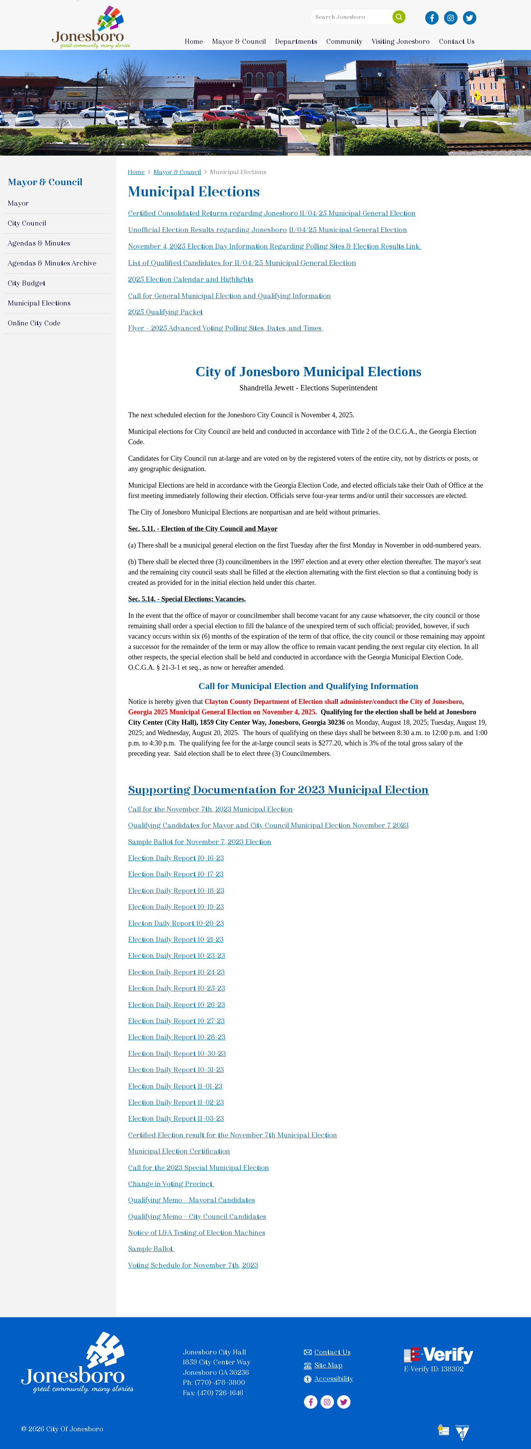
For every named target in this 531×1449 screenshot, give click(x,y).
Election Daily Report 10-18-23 (176, 890)
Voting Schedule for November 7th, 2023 (193, 1265)
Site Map (323, 1365)
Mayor (18, 203)
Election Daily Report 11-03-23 (176, 1118)
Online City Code (34, 323)
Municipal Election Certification (179, 1151)
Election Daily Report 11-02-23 (176, 1102)
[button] (399, 16)
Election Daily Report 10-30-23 (177, 1053)
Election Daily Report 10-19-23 (176, 907)
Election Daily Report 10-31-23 (176, 1070)
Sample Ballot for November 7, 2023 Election (199, 842)
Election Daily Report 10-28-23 (176, 1037)
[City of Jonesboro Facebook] (432, 18)
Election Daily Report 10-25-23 (176, 988)
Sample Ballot (151, 1249)
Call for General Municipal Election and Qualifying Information (229, 296)
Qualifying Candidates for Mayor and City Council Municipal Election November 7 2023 (268, 825)
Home (194, 41)
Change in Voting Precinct (171, 1184)
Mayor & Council (177, 172)
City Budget (26, 283)
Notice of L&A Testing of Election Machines (196, 1232)
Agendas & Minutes (39, 243)
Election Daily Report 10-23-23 (176, 955)
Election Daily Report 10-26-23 (176, 1005)
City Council (27, 223)
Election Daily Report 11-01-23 (175, 1086)
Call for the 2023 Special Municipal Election (198, 1168)
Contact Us (327, 1352)
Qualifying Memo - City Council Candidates (197, 1216)
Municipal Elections (39, 303)
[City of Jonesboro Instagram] (451, 18)
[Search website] (359, 17)
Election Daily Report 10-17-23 (176, 874)
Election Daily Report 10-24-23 (176, 972)
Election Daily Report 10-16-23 (176, 858)
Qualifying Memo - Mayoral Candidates (191, 1200)
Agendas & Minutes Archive (52, 263)
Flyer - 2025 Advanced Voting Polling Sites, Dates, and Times (225, 328)
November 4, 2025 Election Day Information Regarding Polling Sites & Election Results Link (274, 246)
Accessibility (328, 1378)
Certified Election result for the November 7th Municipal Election (232, 1135)
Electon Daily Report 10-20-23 (176, 923)
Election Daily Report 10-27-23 (176, 1021)
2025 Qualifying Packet (165, 312)
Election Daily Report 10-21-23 (176, 939)
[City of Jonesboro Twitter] (469, 18)
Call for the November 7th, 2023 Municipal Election (210, 809)
